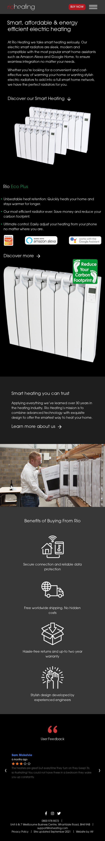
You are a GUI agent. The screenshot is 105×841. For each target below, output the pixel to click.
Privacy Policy (20, 832)
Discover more (19, 256)
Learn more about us (33, 427)
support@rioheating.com (52, 828)
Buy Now (77, 7)
